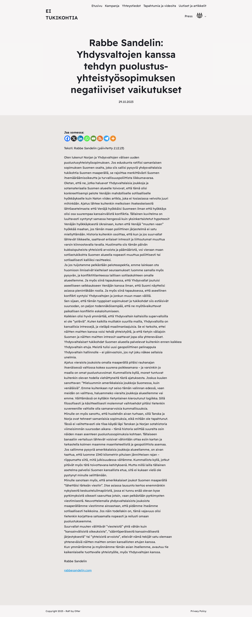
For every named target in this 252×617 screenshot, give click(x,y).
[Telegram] (106, 138)
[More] (113, 138)
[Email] (93, 138)
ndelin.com (84, 570)
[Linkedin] (80, 138)
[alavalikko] (205, 16)
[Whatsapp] (87, 138)
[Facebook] (67, 138)
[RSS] (100, 138)
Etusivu (97, 6)
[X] (74, 138)
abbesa (70, 570)
